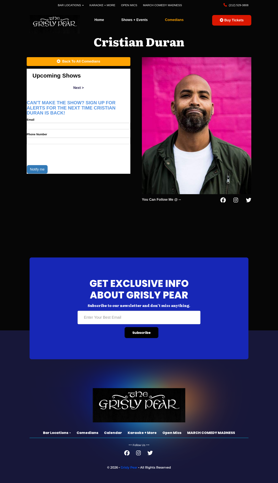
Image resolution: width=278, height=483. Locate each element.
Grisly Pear (129, 467)
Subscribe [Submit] (141, 332)
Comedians (174, 20)
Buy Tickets (232, 20)
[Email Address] (139, 317)
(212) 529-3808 (238, 5)
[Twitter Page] (248, 201)
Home (99, 20)
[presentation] (56, 154)
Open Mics (129, 5)
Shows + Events (134, 20)
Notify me (37, 169)
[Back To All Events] (78, 61)
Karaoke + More (102, 5)
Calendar (113, 432)
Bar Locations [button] (71, 5)
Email (30, 119)
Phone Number (37, 134)
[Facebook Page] (223, 201)
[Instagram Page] (235, 201)
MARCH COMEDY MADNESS (162, 5)
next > (78, 88)
